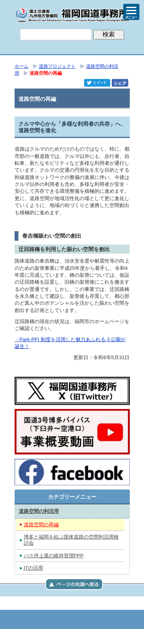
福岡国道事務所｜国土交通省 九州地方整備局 (72, 15)
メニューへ (72, 619)
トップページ (34, 619)
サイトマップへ (110, 619)
